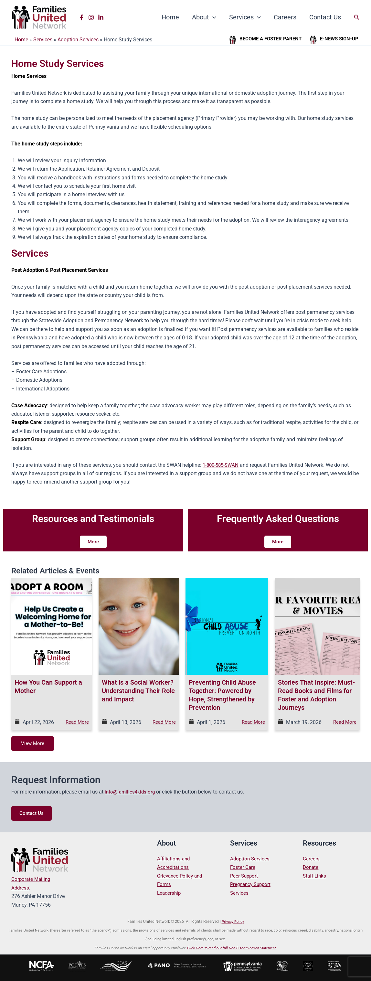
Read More (76, 722)
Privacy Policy (232, 921)
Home (170, 17)
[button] (212, 17)
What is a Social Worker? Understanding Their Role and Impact (138, 690)
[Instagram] (91, 17)
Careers (285, 17)
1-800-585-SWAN (222, 465)
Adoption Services (78, 40)
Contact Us (325, 17)
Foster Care (243, 867)
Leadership (169, 893)
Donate (311, 867)
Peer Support (245, 876)
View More (33, 744)
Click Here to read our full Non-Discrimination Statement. (232, 948)
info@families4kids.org (131, 792)
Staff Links (315, 876)
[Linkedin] (101, 17)
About (204, 17)
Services (245, 17)
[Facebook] (81, 17)
